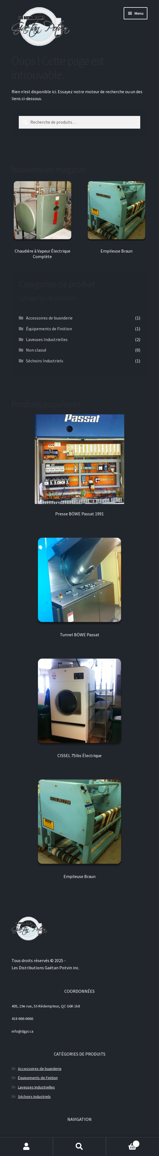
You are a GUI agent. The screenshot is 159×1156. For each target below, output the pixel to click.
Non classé (36, 350)
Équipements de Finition (49, 328)
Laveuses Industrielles (47, 339)
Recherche (79, 1146)
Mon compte (26, 1146)
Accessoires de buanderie (49, 318)
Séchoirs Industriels (44, 360)
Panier (123, 1142)
